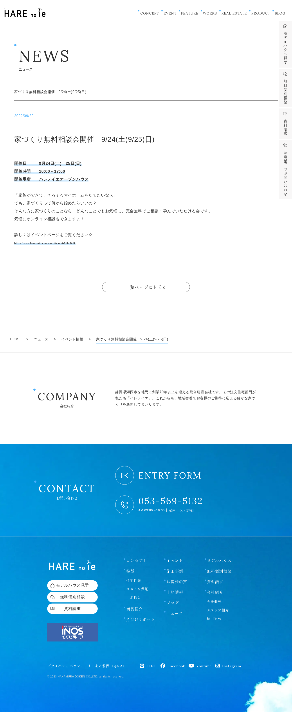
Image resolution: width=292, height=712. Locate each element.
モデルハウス (219, 560)
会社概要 (214, 600)
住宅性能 (133, 579)
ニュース (174, 612)
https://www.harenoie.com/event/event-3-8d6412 (63, 242)
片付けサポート (140, 618)
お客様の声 (176, 581)
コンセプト (136, 560)
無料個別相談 (219, 570)
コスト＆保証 (137, 588)
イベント (174, 560)
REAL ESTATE (234, 13)
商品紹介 (134, 608)
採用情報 (214, 617)
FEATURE (189, 13)
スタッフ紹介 (218, 609)
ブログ (172, 602)
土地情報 (174, 591)
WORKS (210, 13)
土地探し (133, 596)
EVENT (170, 13)
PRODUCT (260, 13)
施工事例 (174, 570)
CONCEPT (149, 13)
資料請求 (215, 581)
